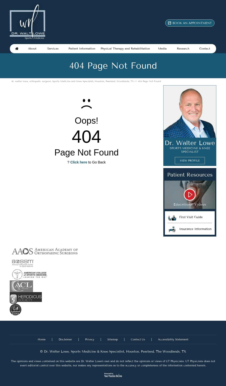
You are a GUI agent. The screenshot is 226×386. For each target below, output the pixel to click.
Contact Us (138, 339)
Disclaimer (65, 339)
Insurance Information (195, 229)
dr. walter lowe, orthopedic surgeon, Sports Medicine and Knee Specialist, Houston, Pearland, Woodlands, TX (72, 81)
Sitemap (112, 339)
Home (17, 48)
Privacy (89, 339)
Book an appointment (192, 23)
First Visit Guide (191, 217)
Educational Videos (190, 204)
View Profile (190, 160)
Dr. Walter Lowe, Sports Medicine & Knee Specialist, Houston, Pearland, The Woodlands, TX (114, 351)
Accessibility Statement (173, 339)
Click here (78, 162)
